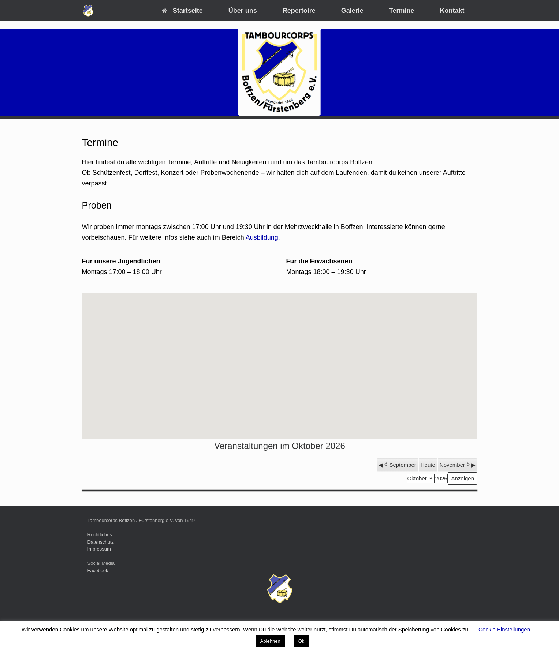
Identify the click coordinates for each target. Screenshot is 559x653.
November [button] (455, 465)
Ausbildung (262, 237)
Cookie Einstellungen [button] (504, 629)
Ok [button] (301, 641)
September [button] (399, 465)
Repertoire (299, 10)
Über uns (242, 10)
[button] (279, 359)
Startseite (182, 10)
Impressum (99, 549)
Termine (401, 10)
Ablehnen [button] (270, 641)
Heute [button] (427, 465)
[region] (279, 72)
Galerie (352, 10)
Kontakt (452, 10)
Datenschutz (100, 542)
